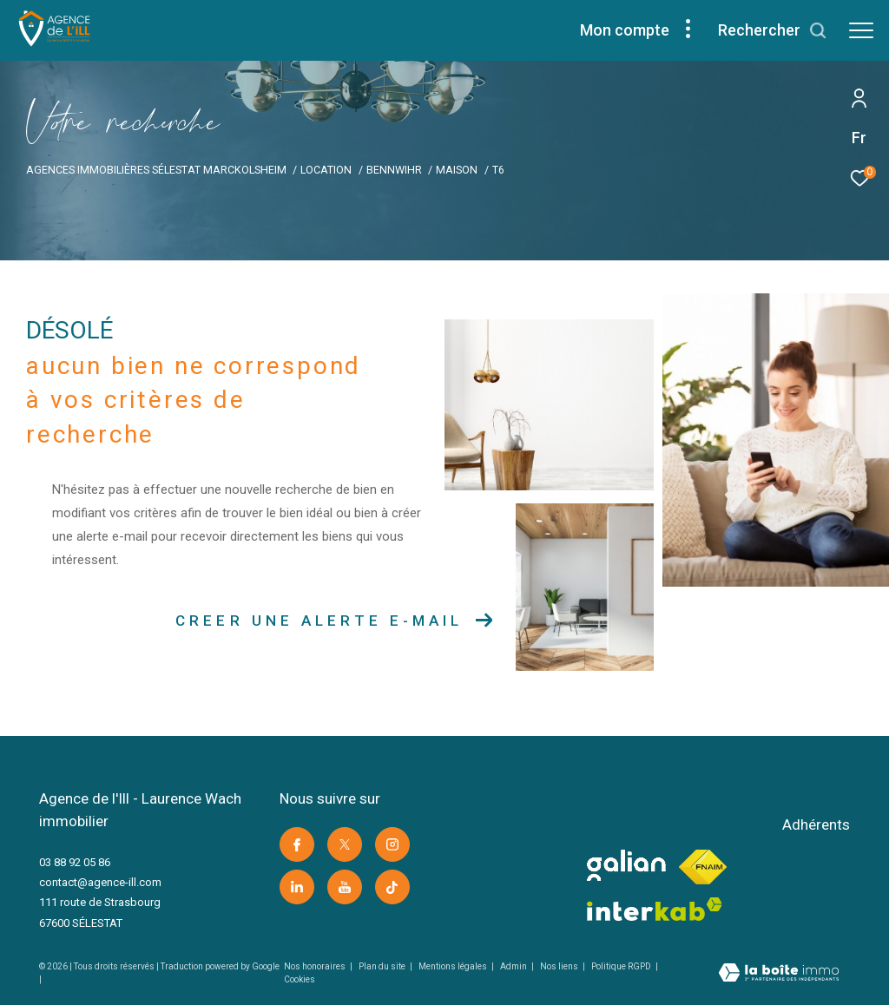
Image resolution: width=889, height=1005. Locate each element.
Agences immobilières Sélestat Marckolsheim (156, 169)
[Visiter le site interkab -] (654, 909)
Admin (514, 966)
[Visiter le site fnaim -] (703, 867)
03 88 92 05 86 (74, 862)
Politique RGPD (621, 966)
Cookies (299, 979)
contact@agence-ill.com (100, 882)
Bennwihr (394, 169)
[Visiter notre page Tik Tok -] (392, 887)
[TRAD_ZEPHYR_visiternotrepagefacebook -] (297, 844)
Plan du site (383, 966)
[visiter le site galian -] (626, 865)
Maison (456, 169)
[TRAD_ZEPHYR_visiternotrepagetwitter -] (344, 844)
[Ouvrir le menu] (861, 30)
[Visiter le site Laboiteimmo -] (779, 974)
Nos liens (560, 966)
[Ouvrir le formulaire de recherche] (772, 30)
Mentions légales (453, 966)
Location (326, 169)
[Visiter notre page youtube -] (344, 887)
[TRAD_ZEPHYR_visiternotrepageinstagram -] (392, 844)
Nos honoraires (315, 966)
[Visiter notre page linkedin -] (297, 887)
